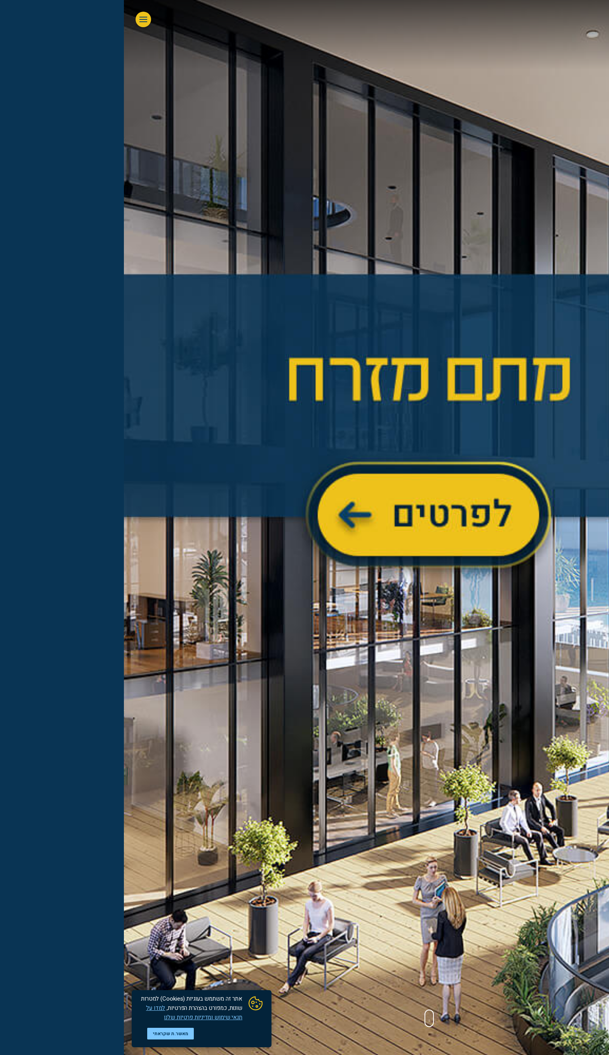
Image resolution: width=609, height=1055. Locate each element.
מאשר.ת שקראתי (46, 1033)
